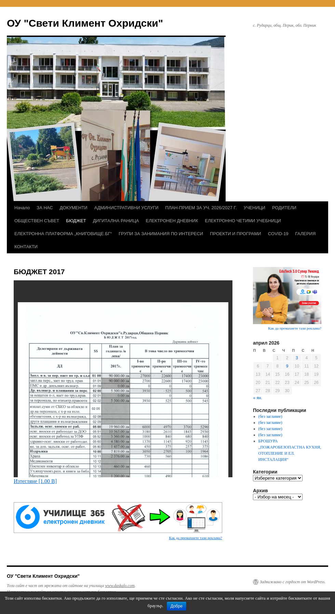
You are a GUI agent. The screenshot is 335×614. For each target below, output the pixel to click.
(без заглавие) (270, 416)
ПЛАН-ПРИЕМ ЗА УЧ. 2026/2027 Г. (201, 207)
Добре (177, 606)
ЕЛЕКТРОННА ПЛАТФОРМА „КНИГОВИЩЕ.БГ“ (63, 233)
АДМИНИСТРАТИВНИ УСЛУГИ (126, 207)
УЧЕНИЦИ (254, 207)
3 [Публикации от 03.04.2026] (297, 358)
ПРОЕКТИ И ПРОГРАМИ (235, 233)
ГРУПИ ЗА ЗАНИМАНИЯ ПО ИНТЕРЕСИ (161, 233)
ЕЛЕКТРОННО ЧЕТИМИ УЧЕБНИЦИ (243, 220)
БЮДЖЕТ (76, 220)
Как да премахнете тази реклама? (195, 538)
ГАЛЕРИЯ (305, 233)
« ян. (257, 398)
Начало (22, 207)
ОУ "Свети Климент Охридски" (85, 23)
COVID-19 (278, 233)
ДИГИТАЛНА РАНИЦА (116, 220)
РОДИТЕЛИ (284, 207)
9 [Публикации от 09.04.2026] (287, 366)
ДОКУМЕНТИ (74, 207)
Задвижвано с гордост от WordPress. (292, 581)
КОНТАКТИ (26, 246)
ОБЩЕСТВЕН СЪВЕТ (36, 220)
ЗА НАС (45, 207)
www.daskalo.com (119, 585)
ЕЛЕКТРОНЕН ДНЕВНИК (172, 220)
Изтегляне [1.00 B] (35, 481)
